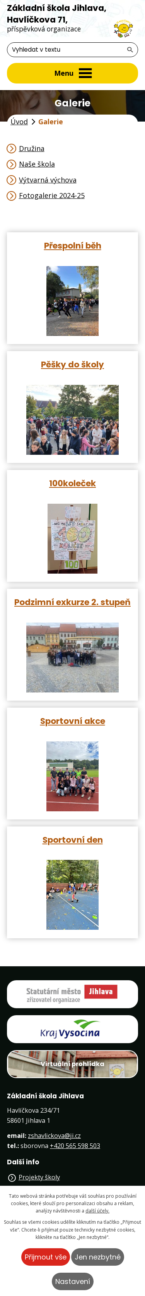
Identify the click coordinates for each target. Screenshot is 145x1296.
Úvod (19, 121)
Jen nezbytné (98, 1257)
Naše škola (37, 164)
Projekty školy (39, 1177)
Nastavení (72, 1281)
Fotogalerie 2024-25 (52, 195)
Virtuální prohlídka (72, 1063)
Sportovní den (73, 839)
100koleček (72, 483)
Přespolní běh (72, 245)
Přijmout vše (46, 1257)
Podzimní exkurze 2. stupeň (72, 601)
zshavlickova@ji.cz (54, 1135)
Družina (31, 148)
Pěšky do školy (72, 364)
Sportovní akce (72, 720)
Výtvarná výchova (48, 179)
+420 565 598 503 (75, 1145)
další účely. (97, 1210)
